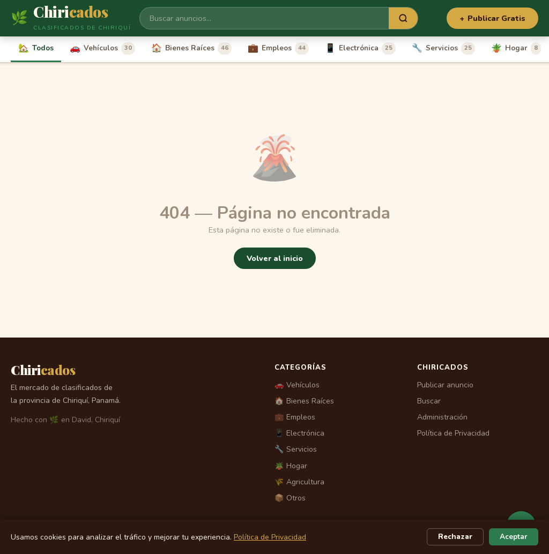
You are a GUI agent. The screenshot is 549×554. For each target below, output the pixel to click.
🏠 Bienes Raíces (304, 401)
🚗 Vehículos (297, 385)
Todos (36, 48)
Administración (442, 417)
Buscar (429, 401)
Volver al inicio (275, 258)
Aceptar (514, 536)
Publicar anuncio (445, 385)
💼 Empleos (294, 417)
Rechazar (455, 536)
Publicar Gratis (492, 18)
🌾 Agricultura (299, 482)
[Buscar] (264, 18)
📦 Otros (290, 498)
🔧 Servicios (295, 449)
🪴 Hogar (290, 466)
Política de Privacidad (453, 433)
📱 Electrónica (299, 433)
